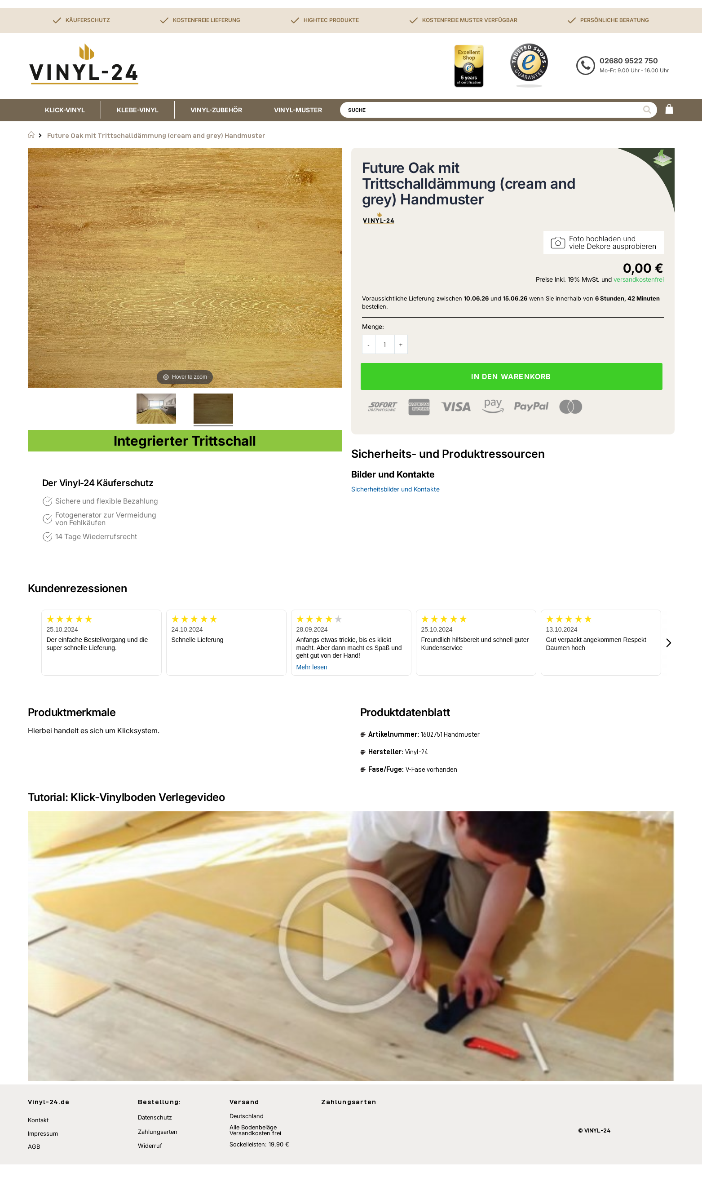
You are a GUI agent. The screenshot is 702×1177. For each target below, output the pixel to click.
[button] (669, 643)
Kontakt (38, 1132)
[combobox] (498, 110)
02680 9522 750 (629, 60)
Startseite (31, 135)
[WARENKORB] (669, 110)
